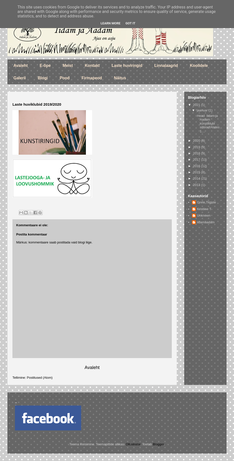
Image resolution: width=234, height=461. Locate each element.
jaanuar (203, 110)
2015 (197, 172)
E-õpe (45, 65)
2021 (197, 105)
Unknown (203, 215)
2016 (197, 166)
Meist (68, 65)
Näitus (120, 78)
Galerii (19, 78)
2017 (197, 159)
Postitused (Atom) (40, 377)
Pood (65, 78)
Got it (130, 23)
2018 (197, 153)
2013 (197, 185)
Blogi (43, 78)
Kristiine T (204, 209)
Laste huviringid (127, 65)
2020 (197, 140)
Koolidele (199, 65)
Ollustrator (133, 444)
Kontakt (92, 65)
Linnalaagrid (166, 65)
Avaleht (20, 65)
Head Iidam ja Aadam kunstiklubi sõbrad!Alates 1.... (208, 123)
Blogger (158, 444)
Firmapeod (92, 78)
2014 (197, 178)
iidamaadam (206, 222)
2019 (197, 147)
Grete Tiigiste (206, 202)
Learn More (110, 23)
